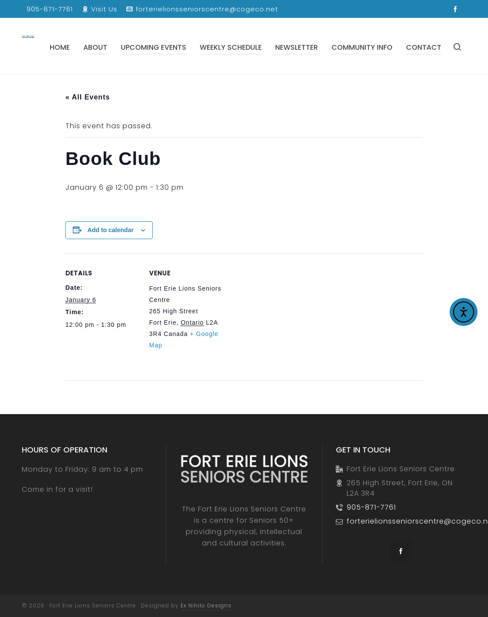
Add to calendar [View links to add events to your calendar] (111, 229)
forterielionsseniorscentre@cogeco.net (202, 9)
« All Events (87, 97)
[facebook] (456, 9)
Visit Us (99, 9)
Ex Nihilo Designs (206, 605)
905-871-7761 (50, 9)
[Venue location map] (279, 313)
